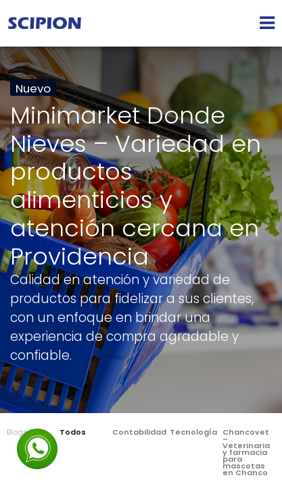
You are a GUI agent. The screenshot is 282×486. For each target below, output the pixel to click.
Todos (73, 432)
